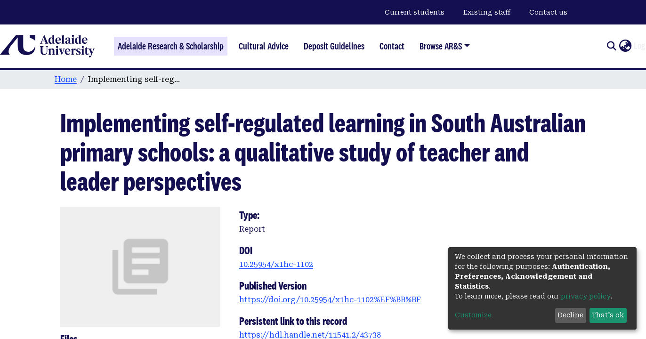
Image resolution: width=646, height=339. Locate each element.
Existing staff (486, 12)
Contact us (548, 12)
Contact (392, 46)
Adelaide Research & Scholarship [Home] (171, 46)
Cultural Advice (264, 46)
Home (66, 79)
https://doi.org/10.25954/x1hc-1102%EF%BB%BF (330, 299)
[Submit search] (611, 46)
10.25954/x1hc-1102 (276, 264)
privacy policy (585, 296)
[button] (625, 46)
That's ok (608, 315)
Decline (570, 315)
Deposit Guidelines (334, 46)
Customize (473, 315)
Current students (414, 12)
